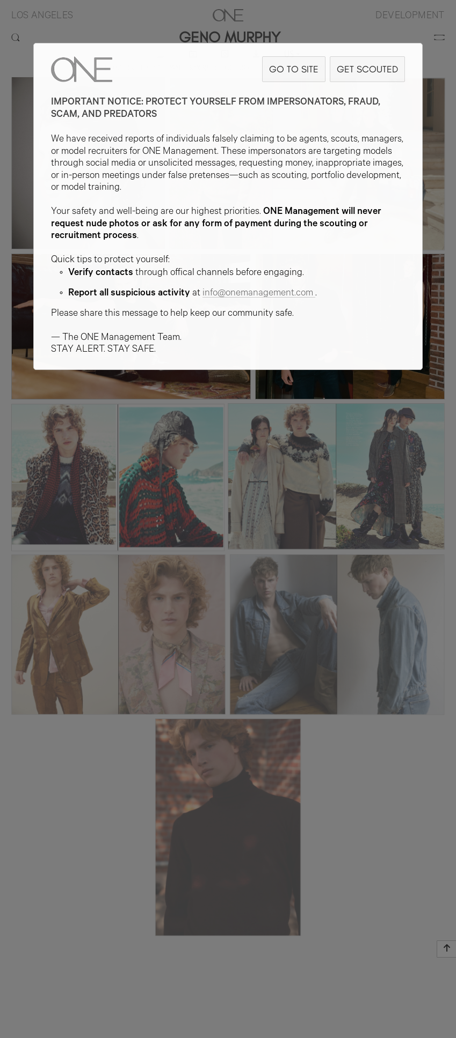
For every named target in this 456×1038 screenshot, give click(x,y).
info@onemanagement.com (258, 293)
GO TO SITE (294, 69)
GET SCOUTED (367, 69)
